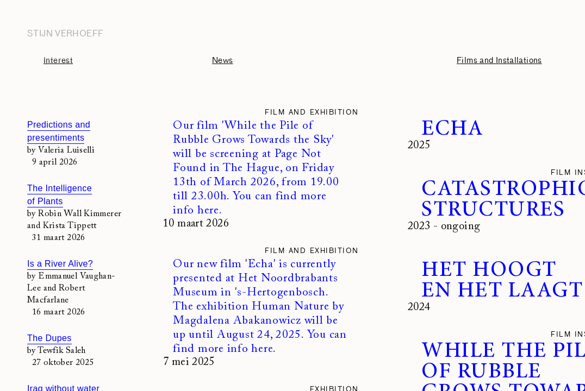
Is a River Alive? (60, 263)
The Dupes (49, 338)
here (208, 211)
